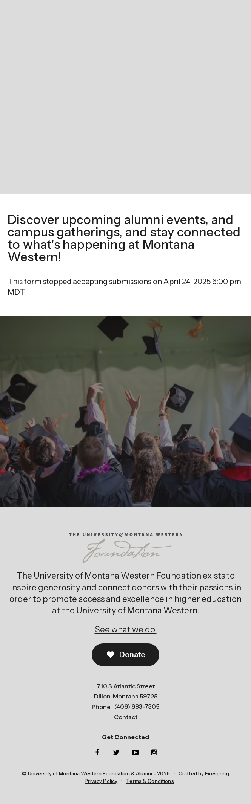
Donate (125, 654)
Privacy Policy (101, 781)
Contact (125, 717)
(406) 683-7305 (136, 706)
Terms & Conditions (150, 781)
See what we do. (126, 630)
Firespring (217, 773)
